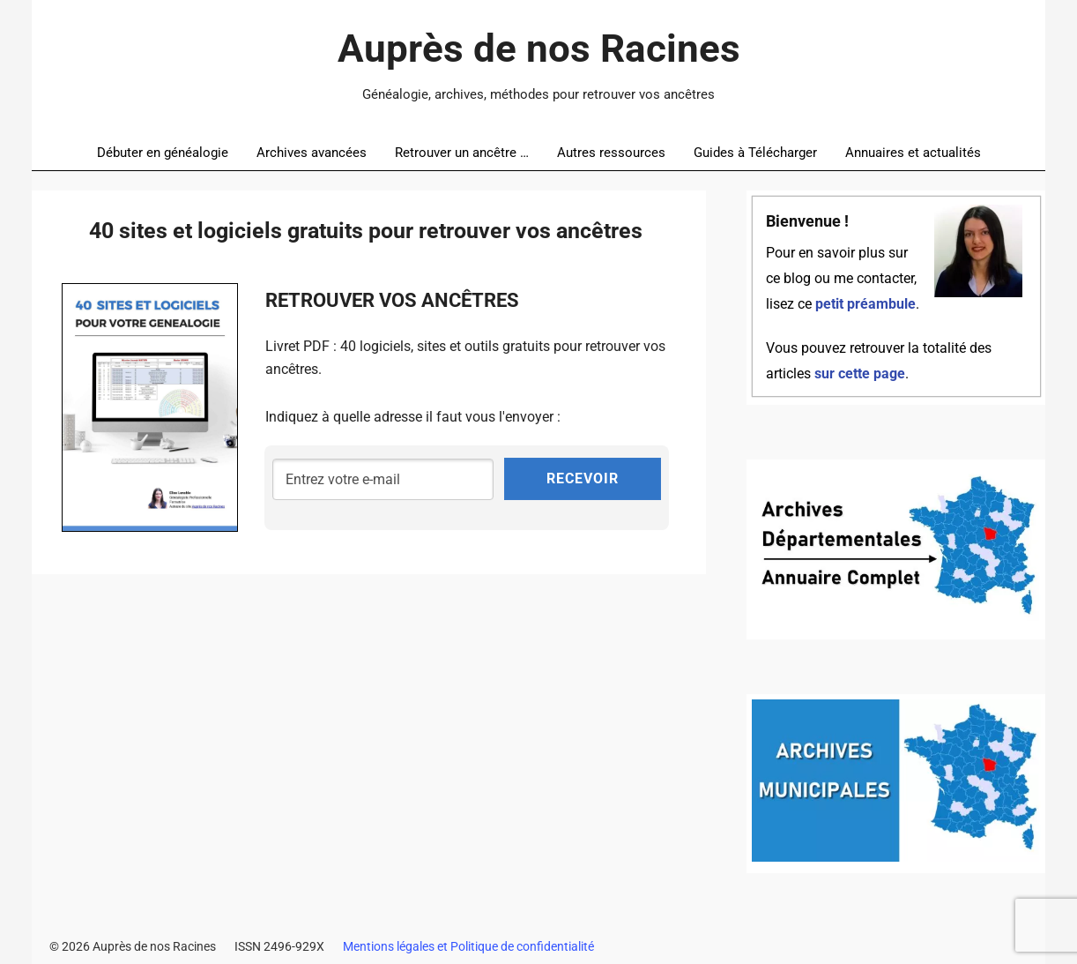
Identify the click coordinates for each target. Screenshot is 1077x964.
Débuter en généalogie (162, 153)
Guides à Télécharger (755, 153)
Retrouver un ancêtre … (462, 153)
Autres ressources (611, 153)
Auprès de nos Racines (539, 48)
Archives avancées (311, 153)
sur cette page (859, 374)
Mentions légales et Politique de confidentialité (468, 946)
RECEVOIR (582, 478)
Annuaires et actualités (913, 153)
